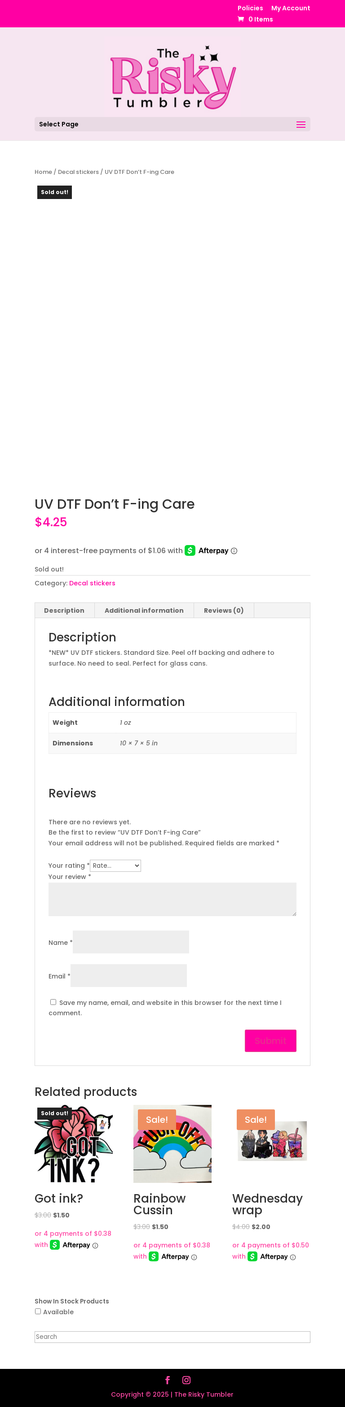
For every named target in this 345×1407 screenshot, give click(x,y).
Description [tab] (64, 610)
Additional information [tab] (144, 610)
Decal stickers (78, 172)
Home (43, 172)
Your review (70, 876)
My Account (290, 9)
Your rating (69, 865)
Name (61, 942)
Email (60, 976)
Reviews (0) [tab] (224, 610)
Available (58, 1311)
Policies (250, 9)
